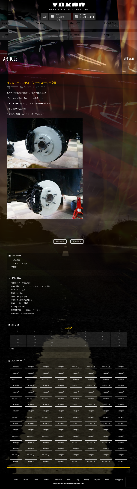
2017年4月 (76, 448)
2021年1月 (121, 411)
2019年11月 (91, 423)
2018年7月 (91, 436)
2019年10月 (106, 423)
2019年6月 (46, 430)
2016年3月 (31, 461)
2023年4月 (76, 392)
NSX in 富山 (17, 293)
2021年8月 (15, 411)
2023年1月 (121, 392)
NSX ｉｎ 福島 (18, 290)
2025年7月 (31, 373)
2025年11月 (91, 367)
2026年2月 (46, 367)
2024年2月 (46, 386)
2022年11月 (31, 398)
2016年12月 (16, 455)
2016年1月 (61, 461)
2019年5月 (61, 430)
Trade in (69, 480)
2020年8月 (76, 417)
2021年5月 (61, 411)
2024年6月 (106, 379)
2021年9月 (121, 404)
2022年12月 (16, 398)
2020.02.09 (14, 87)
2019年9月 (121, 423)
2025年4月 (76, 373)
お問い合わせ (45, 16)
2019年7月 (31, 430)
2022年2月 (46, 404)
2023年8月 (15, 392)
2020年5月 (121, 417)
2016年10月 (46, 455)
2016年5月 (121, 455)
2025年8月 (15, 373)
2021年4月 (76, 411)
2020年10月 (46, 417)
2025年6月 (46, 373)
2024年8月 (76, 379)
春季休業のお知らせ (19, 296)
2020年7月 (91, 417)
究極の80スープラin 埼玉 (21, 283)
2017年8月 (15, 448)
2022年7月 (91, 398)
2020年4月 (15, 423)
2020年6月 (106, 417)
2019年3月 (91, 430)
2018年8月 (76, 436)
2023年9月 (121, 386)
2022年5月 (121, 398)
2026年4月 (15, 367)
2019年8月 (15, 430)
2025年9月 (121, 367)
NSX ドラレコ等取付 (20, 303)
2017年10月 (106, 442)
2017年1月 (121, 448)
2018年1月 (61, 442)
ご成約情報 (15, 260)
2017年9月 (121, 442)
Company (86, 480)
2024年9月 (61, 379)
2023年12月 (76, 386)
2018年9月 (61, 436)
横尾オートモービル (68, 6)
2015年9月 (121, 461)
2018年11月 (31, 436)
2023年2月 (106, 392)
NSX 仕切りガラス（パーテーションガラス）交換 (30, 286)
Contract (36, 480)
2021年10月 (106, 404)
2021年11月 (91, 404)
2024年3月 (31, 386)
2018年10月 (46, 436)
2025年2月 (106, 373)
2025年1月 (121, 373)
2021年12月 (76, 404)
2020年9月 (61, 417)
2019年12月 (76, 423)
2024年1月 (61, 386)
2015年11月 (91, 461)
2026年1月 (61, 367)
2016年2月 (46, 461)
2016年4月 (15, 461)
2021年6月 (46, 411)
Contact (107, 480)
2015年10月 (106, 461)
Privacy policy (119, 480)
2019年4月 (76, 430)
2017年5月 (61, 448)
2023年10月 (106, 386)
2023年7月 (31, 392)
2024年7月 (91, 379)
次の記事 (77, 242)
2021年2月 (106, 411)
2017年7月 (31, 448)
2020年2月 (46, 423)
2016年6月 (106, 455)
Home (16, 480)
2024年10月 (46, 379)
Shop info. (97, 480)
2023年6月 (46, 392)
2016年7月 (91, 455)
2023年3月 (91, 392)
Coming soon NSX (18, 307)
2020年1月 (61, 423)
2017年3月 (91, 448)
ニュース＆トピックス (31, 87)
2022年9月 (61, 398)
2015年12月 (76, 461)
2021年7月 (31, 411)
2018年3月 (31, 442)
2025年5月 (61, 373)
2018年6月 (106, 436)
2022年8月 (76, 398)
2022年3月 (31, 404)
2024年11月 (31, 379)
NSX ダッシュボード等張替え (22, 313)
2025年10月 (106, 367)
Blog (78, 480)
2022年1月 (61, 404)
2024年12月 (16, 379)
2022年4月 (15, 404)
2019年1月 (121, 430)
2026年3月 (31, 367)
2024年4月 (15, 386)
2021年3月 (91, 411)
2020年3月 (31, 423)
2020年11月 (31, 417)
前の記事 (60, 242)
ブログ (42, 87)
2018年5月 (121, 436)
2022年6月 (106, 398)
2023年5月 (61, 392)
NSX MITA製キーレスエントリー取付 (25, 310)
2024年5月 (121, 379)
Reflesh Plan (58, 480)
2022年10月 (46, 398)
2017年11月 (91, 442)
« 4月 (11, 349)
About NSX (47, 480)
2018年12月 (16, 436)
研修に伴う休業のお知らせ (21, 300)
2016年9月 (61, 455)
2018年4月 (15, 442)
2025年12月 (76, 367)
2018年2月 (46, 442)
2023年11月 (91, 386)
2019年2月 (106, 430)
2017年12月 (76, 442)
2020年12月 (16, 417)
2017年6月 (46, 448)
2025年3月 (91, 373)
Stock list (25, 480)
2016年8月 (76, 455)
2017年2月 (106, 448)
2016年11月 (31, 455)
